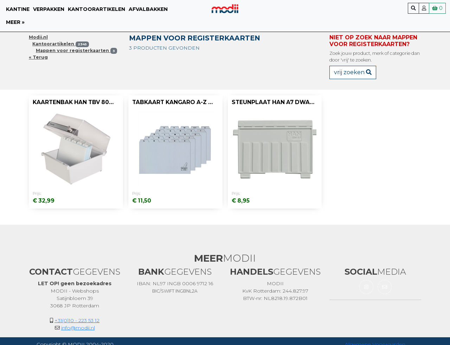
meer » (15, 22)
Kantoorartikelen (96, 9)
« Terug (38, 57)
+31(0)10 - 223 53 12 (76, 320)
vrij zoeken (353, 72)
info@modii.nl (78, 328)
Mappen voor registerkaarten (76, 50)
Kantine (18, 9)
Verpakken (48, 9)
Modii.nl (38, 37)
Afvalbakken (148, 9)
